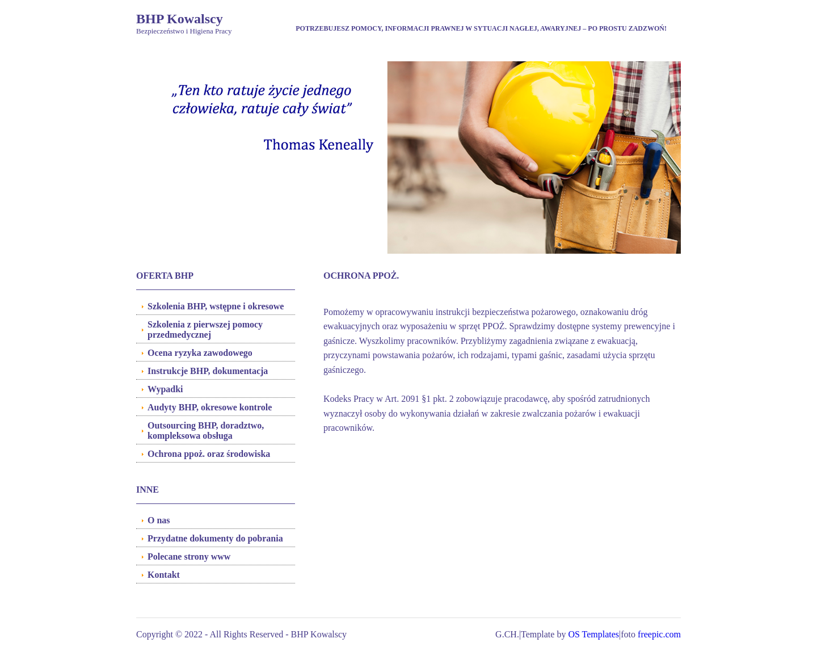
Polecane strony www (189, 556)
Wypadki (165, 389)
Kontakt (164, 574)
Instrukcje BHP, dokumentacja (208, 371)
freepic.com (659, 634)
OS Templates (593, 634)
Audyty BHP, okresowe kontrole (210, 407)
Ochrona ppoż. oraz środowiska (209, 454)
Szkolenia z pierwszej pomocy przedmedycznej (205, 329)
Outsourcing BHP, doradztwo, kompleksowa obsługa (206, 430)
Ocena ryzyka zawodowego (200, 353)
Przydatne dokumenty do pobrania (215, 538)
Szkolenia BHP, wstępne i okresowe (216, 306)
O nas (159, 520)
